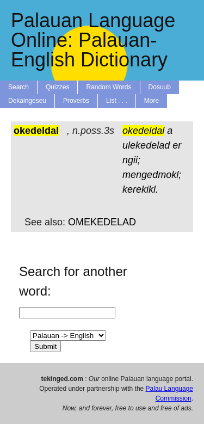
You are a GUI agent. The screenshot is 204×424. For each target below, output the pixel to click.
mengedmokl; (151, 174)
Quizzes (57, 87)
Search (18, 87)
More (151, 101)
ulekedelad (146, 145)
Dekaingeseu (27, 101)
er (176, 145)
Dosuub (160, 87)
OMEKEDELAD (102, 222)
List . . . (116, 101)
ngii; (131, 160)
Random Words (108, 87)
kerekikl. (140, 189)
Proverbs (76, 101)
